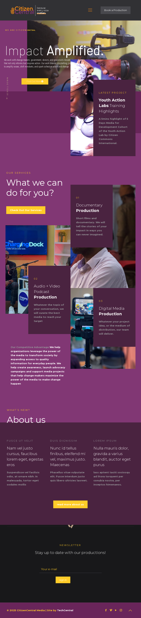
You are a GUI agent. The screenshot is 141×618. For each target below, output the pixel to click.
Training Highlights (112, 105)
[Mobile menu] (90, 10)
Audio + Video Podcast (47, 291)
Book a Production (115, 10)
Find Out (35, 81)
